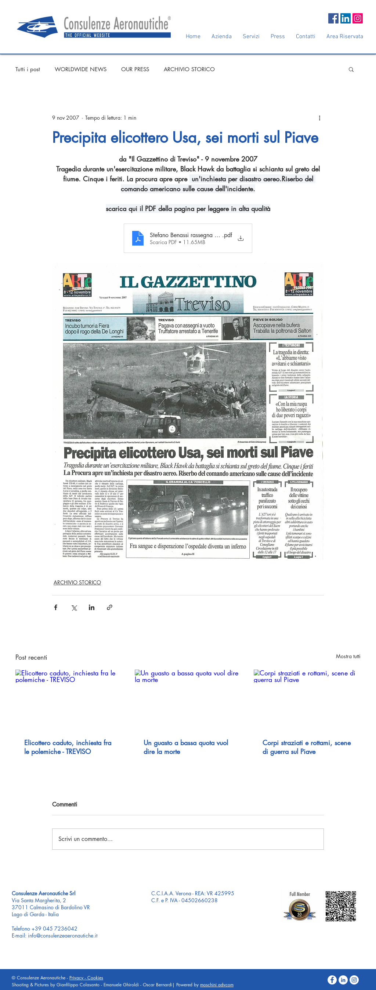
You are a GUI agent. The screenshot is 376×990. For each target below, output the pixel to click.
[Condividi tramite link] (109, 607)
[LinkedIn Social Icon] (345, 18)
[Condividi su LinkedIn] (91, 607)
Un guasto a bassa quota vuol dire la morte (186, 747)
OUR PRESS (135, 69)
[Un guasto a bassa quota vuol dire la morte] (188, 700)
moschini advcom (217, 985)
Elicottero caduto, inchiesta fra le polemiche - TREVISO (67, 747)
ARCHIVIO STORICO (189, 69)
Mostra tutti (348, 656)
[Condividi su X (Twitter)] (73, 607)
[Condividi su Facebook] (55, 607)
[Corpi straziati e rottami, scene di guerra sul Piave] (307, 699)
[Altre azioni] (319, 117)
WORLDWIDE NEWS (80, 69)
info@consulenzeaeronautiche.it (62, 935)
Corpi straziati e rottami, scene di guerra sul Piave (307, 747)
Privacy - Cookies (86, 978)
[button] (351, 69)
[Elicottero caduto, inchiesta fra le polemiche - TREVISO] (68, 699)
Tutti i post (27, 69)
